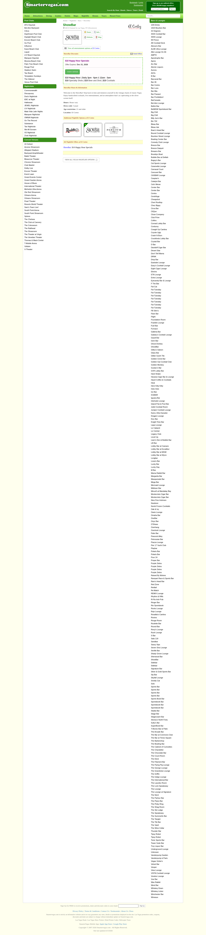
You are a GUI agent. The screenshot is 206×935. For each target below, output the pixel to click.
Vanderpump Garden (159, 855)
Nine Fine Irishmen (158, 500)
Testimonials (138, 5)
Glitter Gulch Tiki (157, 356)
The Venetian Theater (33, 237)
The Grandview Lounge (160, 771)
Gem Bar (154, 341)
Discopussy (29, 93)
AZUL (153, 73)
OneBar (154, 518)
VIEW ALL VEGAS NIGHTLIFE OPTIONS (81, 160)
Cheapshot (155, 199)
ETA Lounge (156, 275)
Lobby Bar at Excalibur (160, 449)
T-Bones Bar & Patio (159, 729)
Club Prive (155, 217)
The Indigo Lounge (158, 777)
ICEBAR (154, 395)
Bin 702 (154, 121)
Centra (153, 193)
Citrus (26, 31)
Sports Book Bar (157, 699)
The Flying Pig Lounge (160, 765)
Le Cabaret (155, 428)
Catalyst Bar (156, 181)
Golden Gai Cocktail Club (161, 362)
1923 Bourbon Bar (158, 28)
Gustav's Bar (156, 368)
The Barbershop (157, 741)
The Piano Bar (157, 801)
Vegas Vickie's (157, 861)
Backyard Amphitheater (33, 153)
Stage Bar (155, 714)
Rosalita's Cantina (158, 614)
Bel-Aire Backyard (31, 28)
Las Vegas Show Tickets (96, 920)
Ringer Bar (155, 602)
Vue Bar (154, 879)
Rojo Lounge (156, 611)
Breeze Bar (155, 145)
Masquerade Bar (157, 479)
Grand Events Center (33, 177)
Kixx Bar (154, 419)
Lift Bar (154, 443)
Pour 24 (154, 557)
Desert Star (155, 251)
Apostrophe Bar (157, 58)
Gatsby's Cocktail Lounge (161, 335)
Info (96, 32)
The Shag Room (157, 807)
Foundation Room (158, 320)
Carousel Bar (156, 172)
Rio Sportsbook (157, 605)
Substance (28, 123)
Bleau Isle (155, 127)
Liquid (26, 52)
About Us (124, 911)
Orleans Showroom (32, 198)
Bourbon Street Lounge (160, 136)
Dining (49, 16)
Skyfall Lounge (157, 678)
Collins (153, 220)
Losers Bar (155, 461)
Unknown (155, 852)
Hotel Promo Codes (111, 920)
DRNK (153, 257)
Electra (154, 272)
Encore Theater (30, 171)
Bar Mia (154, 91)
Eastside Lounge (158, 263)
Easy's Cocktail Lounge (160, 266)
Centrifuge (155, 196)
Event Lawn (29, 174)
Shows (95, 16)
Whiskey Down (157, 888)
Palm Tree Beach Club (33, 64)
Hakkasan (28, 102)
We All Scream (30, 130)
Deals (87, 32)
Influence (28, 46)
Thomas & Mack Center (34, 240)
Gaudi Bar (155, 338)
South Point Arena (31, 210)
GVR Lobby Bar (157, 371)
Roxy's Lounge (157, 630)
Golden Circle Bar (158, 359)
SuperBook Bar (157, 726)
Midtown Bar (156, 488)
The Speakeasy (157, 813)
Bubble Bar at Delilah (159, 157)
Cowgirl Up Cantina (159, 229)
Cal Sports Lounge (158, 163)
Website (88, 37)
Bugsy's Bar (156, 160)
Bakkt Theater (30, 156)
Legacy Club (156, 434)
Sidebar (154, 663)
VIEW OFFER (72, 72)
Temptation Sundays (32, 76)
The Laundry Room (159, 783)
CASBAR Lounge (158, 175)
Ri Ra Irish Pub (157, 599)
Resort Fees (115, 16)
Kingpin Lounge (157, 416)
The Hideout (29, 79)
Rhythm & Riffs (157, 596)
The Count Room (158, 756)
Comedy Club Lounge (160, 142)
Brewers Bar (156, 151)
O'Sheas (154, 524)
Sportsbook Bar (157, 702)
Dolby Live (28, 168)
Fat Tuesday (156, 290)
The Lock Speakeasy (159, 786)
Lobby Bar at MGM (158, 452)
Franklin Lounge (157, 323)
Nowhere (154, 503)
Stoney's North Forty (159, 720)
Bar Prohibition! (157, 97)
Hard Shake (156, 374)
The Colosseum (30, 225)
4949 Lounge (156, 37)
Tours (104, 16)
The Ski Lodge (157, 810)
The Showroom (30, 231)
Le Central (155, 431)
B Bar (153, 76)
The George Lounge (159, 768)
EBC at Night (29, 99)
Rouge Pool (29, 67)
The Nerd (155, 795)
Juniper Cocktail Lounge (161, 410)
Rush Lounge (156, 633)
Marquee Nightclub (32, 114)
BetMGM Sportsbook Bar (161, 109)
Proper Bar (155, 560)
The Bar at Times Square (161, 738)
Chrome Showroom (32, 162)
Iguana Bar (155, 398)
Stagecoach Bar (157, 717)
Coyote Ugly (156, 232)
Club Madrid (29, 165)
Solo (153, 684)
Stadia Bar (155, 711)
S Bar (153, 636)
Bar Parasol (155, 94)
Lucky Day (155, 467)
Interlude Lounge (158, 401)
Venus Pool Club (31, 82)
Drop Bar (154, 260)
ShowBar (86, 21)
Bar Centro (155, 85)
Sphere (27, 216)
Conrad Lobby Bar (158, 223)
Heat (153, 383)
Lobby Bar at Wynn (158, 455)
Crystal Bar (155, 241)
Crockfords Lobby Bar (160, 238)
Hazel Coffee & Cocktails (161, 380)
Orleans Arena (30, 195)
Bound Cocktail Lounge (160, 133)
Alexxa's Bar (156, 46)
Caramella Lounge (158, 166)
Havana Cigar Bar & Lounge (162, 377)
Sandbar (154, 642)
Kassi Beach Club (31, 49)
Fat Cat (154, 287)
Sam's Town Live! (31, 207)
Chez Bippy (155, 205)
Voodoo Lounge (157, 876)
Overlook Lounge (158, 530)
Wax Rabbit (155, 882)
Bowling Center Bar (159, 139)
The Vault (155, 825)
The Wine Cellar (157, 828)
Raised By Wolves (158, 575)
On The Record (30, 120)
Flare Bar (154, 314)
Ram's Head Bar (157, 581)
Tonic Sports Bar (157, 840)
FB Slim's (155, 311)
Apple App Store (106, 924)
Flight (153, 317)
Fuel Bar (154, 326)
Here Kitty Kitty (157, 386)
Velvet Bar (155, 864)
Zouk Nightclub (30, 136)
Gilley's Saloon (157, 350)
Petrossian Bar (157, 539)
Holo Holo (155, 389)
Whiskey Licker (157, 891)
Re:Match (155, 590)
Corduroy (154, 226)
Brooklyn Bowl (157, 154)
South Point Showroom (33, 213)
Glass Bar (155, 353)
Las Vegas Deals (80, 920)
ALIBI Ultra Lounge (158, 49)
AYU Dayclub (29, 25)
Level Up (154, 437)
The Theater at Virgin (33, 234)
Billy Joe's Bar (156, 118)
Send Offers (137, 54)
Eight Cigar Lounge (159, 269)
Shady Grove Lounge (159, 654)
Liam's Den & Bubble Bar (161, 440)
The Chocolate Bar (158, 753)
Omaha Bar (155, 515)
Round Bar (155, 627)
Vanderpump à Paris (159, 858)
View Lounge (156, 870)
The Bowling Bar (157, 744)
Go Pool (27, 43)
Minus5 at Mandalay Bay (161, 491)
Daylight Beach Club (32, 37)
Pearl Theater (29, 201)
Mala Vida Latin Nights (33, 111)
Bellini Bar (155, 106)
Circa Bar (155, 208)
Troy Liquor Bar (157, 846)
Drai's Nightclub (30, 96)
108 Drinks (155, 25)
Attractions (38, 16)
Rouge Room (156, 620)
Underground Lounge (159, 849)
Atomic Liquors (157, 67)
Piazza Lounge (157, 542)
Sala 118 (154, 639)
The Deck (155, 759)
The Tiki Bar (156, 822)
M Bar (153, 470)
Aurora (153, 70)
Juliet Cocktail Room (159, 407)
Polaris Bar (155, 551)
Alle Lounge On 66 (158, 52)
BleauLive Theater (31, 159)
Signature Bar (156, 669)
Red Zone (155, 584)
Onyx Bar (155, 521)
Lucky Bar (155, 464)
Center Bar (155, 187)
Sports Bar (155, 687)
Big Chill (154, 112)
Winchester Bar (157, 894)
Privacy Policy (78, 911)
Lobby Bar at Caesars (160, 446)
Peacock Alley (156, 536)
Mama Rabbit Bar (158, 473)
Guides (58, 16)
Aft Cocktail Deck (158, 43)
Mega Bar (155, 482)
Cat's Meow (155, 184)
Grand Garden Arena (32, 180)
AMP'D (154, 55)
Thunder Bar (156, 831)
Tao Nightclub (30, 127)
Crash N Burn (156, 235)
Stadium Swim (30, 70)
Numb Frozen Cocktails (160, 506)
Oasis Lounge (156, 512)
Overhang (155, 527)
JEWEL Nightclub (31, 105)
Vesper (154, 867)
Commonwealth (30, 90)
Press (131, 911)
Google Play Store (120, 924)
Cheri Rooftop (156, 202)
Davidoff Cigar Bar (158, 247)
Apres (153, 61)
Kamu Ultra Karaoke (159, 413)
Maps (76, 16)
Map (98, 37)
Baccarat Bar (156, 79)
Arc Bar (154, 64)
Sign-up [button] (172, 9)
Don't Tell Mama (157, 254)
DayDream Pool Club (33, 34)
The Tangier (156, 819)
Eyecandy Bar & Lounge (161, 281)
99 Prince (155, 40)
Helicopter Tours (125, 920)
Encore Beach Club (32, 40)
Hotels (67, 16)
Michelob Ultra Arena (32, 189)
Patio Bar (154, 533)
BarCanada (155, 100)
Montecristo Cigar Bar (160, 494)
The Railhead (29, 228)
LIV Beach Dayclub (32, 55)
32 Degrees (155, 31)
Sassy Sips (155, 645)
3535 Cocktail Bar (158, 34)
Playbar (154, 548)
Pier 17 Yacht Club (158, 545)
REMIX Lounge (157, 593)
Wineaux (154, 897)
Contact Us (105, 911)
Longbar (154, 458)
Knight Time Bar (157, 422)
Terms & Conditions (92, 911)
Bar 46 (153, 82)
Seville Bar (155, 651)
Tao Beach (28, 73)
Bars (79, 21)
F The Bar (155, 284)
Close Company (157, 214)
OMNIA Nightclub (31, 117)
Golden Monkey (157, 365)
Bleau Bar (155, 124)
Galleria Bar (156, 332)
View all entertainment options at (81, 48)
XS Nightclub (29, 133)
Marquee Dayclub (31, 58)
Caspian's (155, 178)
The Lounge (156, 789)
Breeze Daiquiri (157, 148)
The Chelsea (29, 219)
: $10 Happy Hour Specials (77, 147)
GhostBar (155, 347)
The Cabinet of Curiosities (161, 747)
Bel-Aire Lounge (157, 103)
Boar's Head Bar (157, 130)
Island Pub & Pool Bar (160, 404)
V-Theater (28, 249)
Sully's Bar (155, 723)
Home (27, 16)
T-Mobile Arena (30, 243)
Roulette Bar (156, 623)
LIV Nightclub (29, 108)
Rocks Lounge (157, 608)
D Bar (153, 244)
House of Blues (30, 183)
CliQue (154, 211)
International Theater (32, 186)
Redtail (154, 587)
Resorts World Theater (33, 204)
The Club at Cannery (32, 222)
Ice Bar (154, 392)
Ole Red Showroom (32, 192)
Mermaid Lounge (158, 485)
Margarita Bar (156, 476)
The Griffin (155, 774)
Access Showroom (32, 147)
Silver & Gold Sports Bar (161, 672)
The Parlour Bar (157, 798)
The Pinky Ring (157, 804)
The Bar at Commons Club (162, 735)
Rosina (154, 617)
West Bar (154, 885)
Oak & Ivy (155, 509)
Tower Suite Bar (157, 843)
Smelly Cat (155, 681)
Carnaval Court (157, 169)
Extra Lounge (156, 278)
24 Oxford (28, 144)
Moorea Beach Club (32, 61)
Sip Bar (154, 675)
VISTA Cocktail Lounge (160, 873)
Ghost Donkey (157, 344)
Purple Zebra (156, 563)
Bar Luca (154, 88)
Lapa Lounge (156, 425)
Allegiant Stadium (31, 150)
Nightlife (85, 16)
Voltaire (27, 246)
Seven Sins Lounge (159, 648)
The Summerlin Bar (159, 816)
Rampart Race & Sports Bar (162, 578)
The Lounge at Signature (161, 792)
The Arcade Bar (157, 732)
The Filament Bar (158, 762)
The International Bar (159, 780)
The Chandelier (157, 750)
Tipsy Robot (156, 834)
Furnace (154, 329)
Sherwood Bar (157, 657)
